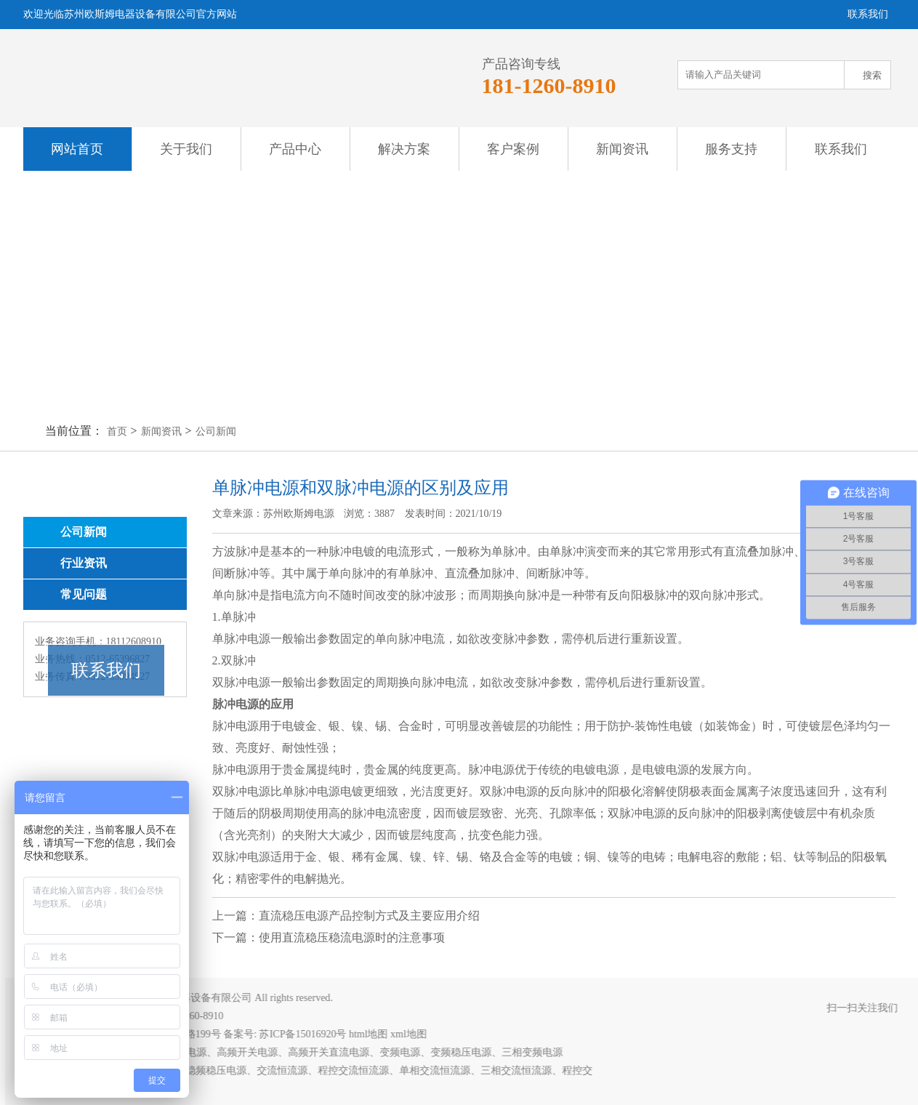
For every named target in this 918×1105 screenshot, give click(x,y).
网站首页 (77, 149)
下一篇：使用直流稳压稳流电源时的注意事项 (328, 937)
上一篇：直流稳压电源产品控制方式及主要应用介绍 (346, 915)
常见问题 (83, 594)
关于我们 (186, 149)
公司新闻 (216, 431)
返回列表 (851, 930)
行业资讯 (83, 563)
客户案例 (513, 149)
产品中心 (295, 149)
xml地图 (414, 1034)
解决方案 (404, 149)
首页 (117, 431)
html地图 (374, 1034)
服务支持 (731, 149)
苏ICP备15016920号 (308, 1034)
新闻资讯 (622, 149)
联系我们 (841, 149)
